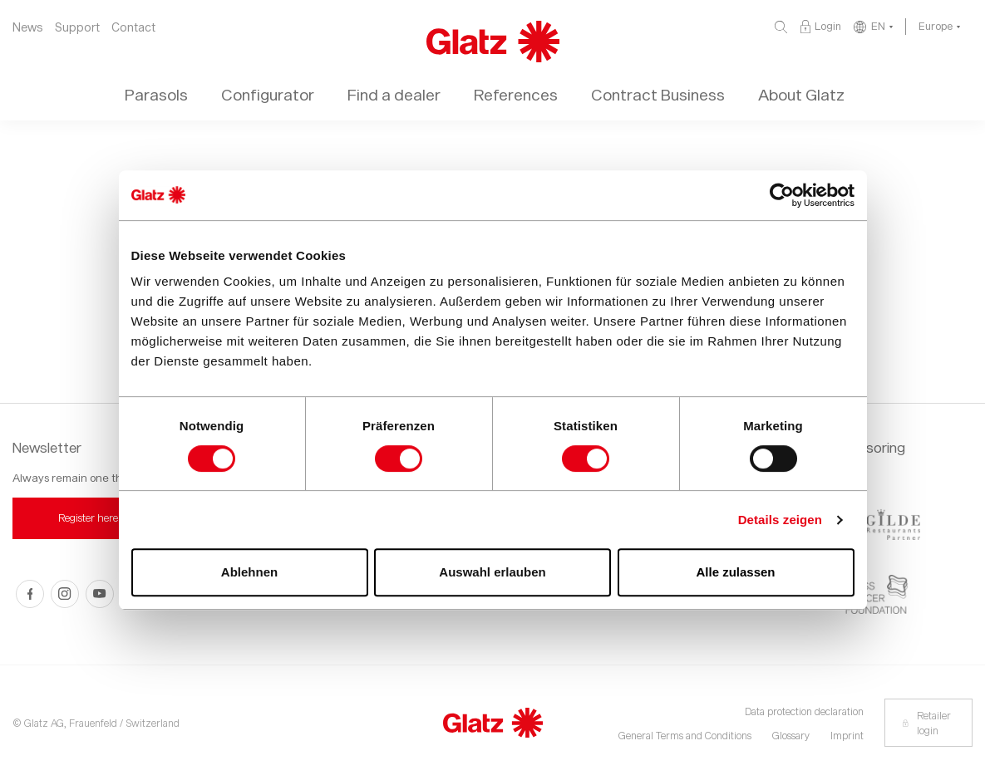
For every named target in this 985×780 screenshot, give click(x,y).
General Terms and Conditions (684, 735)
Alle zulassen (735, 572)
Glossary (791, 735)
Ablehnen (249, 572)
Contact (133, 27)
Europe (936, 25)
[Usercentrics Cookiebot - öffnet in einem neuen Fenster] (781, 195)
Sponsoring (869, 447)
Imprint (847, 735)
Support (77, 27)
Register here (88, 517)
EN (878, 25)
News (27, 27)
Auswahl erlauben (492, 572)
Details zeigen (780, 520)
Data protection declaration (804, 711)
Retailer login (926, 722)
